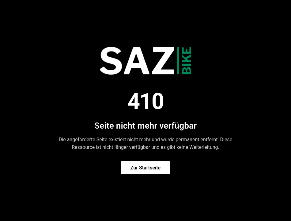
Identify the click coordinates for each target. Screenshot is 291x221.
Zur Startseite (145, 168)
